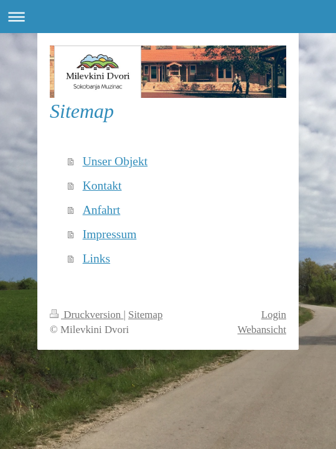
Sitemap (145, 315)
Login (273, 315)
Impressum (110, 234)
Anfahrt (102, 209)
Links (96, 258)
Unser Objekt (115, 161)
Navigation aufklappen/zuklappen (168, 16)
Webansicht (262, 330)
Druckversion (86, 315)
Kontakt (102, 185)
